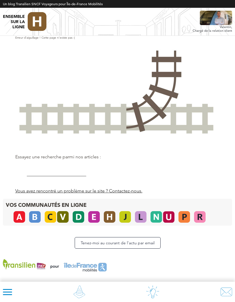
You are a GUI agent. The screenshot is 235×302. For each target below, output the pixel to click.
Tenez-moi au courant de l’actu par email (118, 242)
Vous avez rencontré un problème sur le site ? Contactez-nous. (78, 191)
